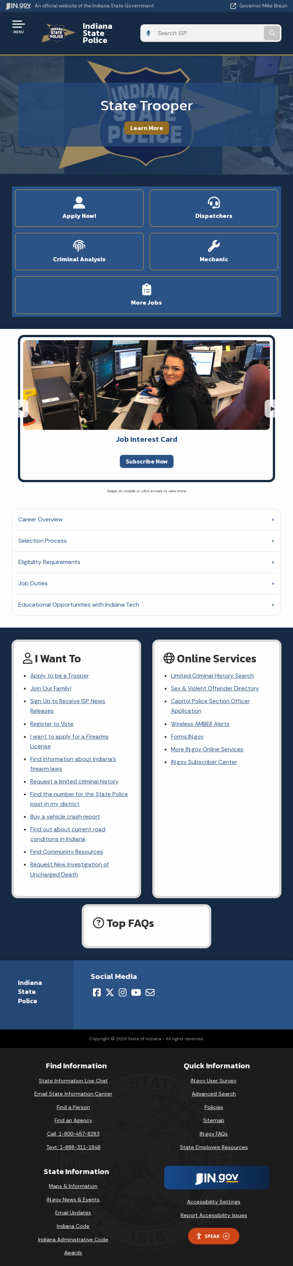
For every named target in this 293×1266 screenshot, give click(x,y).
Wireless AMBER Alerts (201, 713)
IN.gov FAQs (214, 1128)
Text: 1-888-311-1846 (73, 1141)
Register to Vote (52, 713)
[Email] (150, 986)
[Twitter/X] (109, 986)
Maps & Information (73, 1180)
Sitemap (213, 1115)
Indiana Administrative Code (73, 1233)
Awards (73, 1247)
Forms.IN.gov (188, 726)
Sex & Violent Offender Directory (216, 676)
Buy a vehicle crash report (65, 809)
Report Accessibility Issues (214, 1209)
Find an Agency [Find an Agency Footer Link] (73, 1115)
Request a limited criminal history (74, 772)
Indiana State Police (114, 26)
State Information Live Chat (73, 1075)
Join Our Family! (51, 676)
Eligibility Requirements (49, 549)
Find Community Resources (67, 845)
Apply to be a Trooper (60, 663)
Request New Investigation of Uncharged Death (70, 864)
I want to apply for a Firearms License (69, 731)
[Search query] (246, 26)
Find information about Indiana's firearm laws (73, 754)
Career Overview (40, 507)
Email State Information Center (73, 1088)
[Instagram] (123, 986)
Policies (214, 1101)
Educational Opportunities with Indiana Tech (78, 592)
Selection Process (42, 528)
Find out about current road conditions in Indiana (68, 827)
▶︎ (276, 395)
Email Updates (73, 1207)
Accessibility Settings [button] (213, 1196)
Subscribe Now (147, 448)
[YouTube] (136, 986)
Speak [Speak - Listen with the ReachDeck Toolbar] (212, 1230)
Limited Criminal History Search (212, 663)
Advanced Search (214, 1088)
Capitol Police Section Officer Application (211, 694)
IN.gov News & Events (73, 1193)
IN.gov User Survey (214, 1075)
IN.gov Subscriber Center (204, 752)
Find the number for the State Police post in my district (79, 791)
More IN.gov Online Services (208, 739)
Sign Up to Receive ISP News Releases (68, 694)
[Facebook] (97, 986)
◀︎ (23, 395)
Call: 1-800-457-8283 (73, 1128)
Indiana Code (73, 1220)
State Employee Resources (214, 1141)
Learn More (146, 114)
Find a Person (73, 1101)
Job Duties (33, 571)
